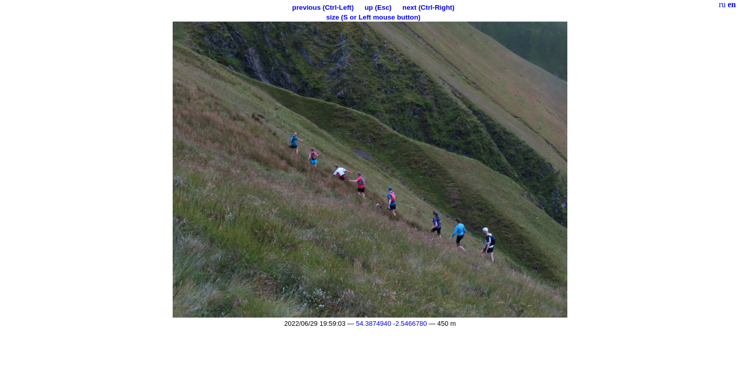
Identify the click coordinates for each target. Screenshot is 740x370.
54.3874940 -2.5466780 (391, 323)
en (732, 4)
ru (722, 4)
